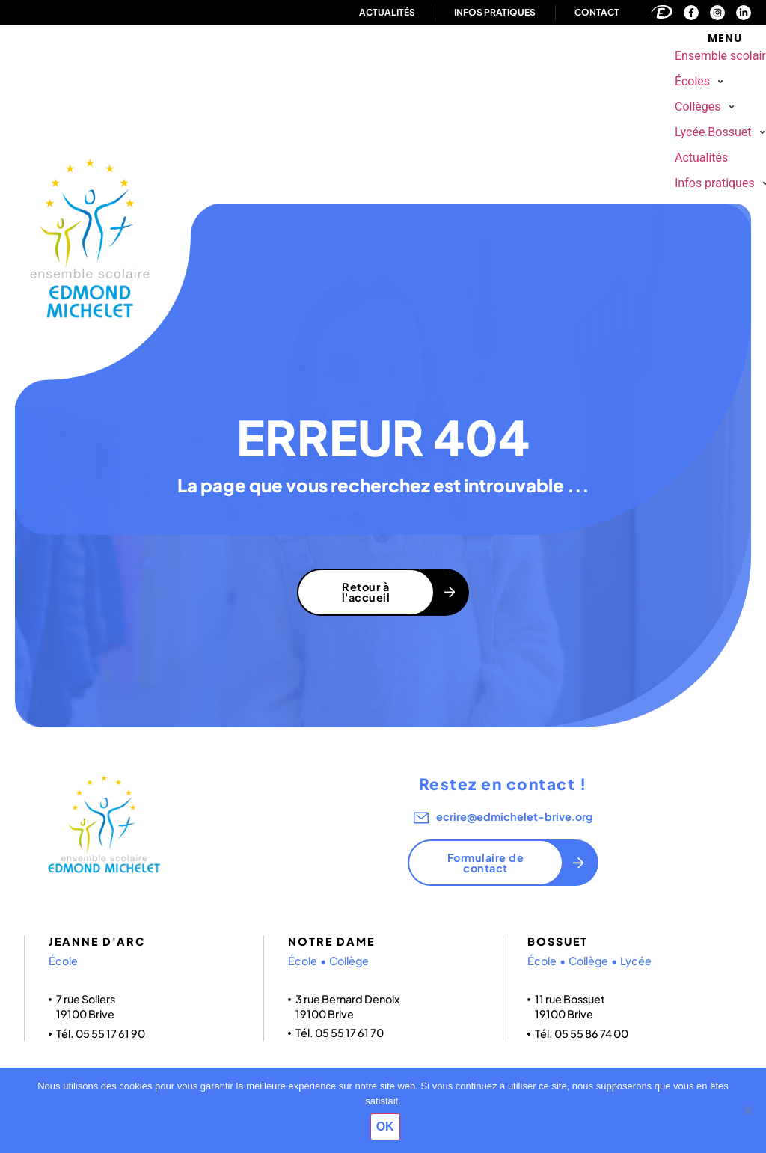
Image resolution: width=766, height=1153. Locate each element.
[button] (701, 81)
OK (387, 1128)
